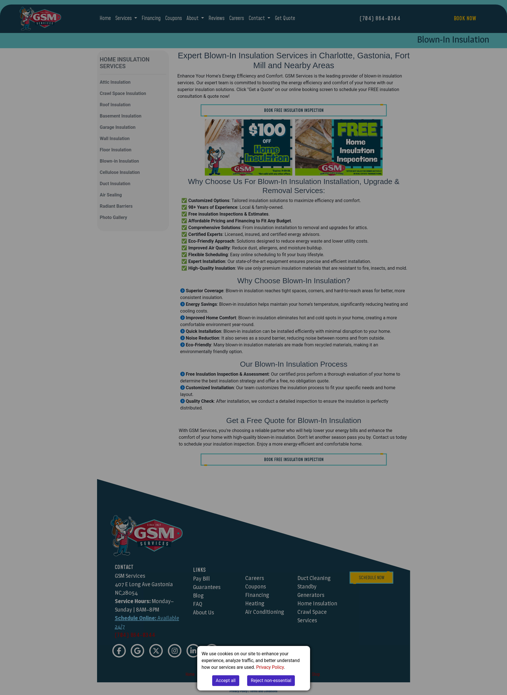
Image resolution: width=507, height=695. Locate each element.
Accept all (226, 680)
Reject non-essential (271, 680)
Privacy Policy (270, 667)
